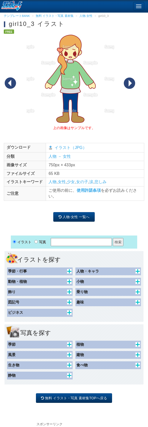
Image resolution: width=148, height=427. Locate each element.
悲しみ (100, 182)
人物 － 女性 (59, 156)
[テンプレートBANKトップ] (11, 5)
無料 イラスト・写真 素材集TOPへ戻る (74, 398)
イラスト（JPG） (70, 147)
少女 (71, 182)
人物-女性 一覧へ (74, 217)
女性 (62, 182)
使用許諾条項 (89, 190)
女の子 (82, 182)
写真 (42, 242)
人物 (52, 182)
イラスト (24, 242)
